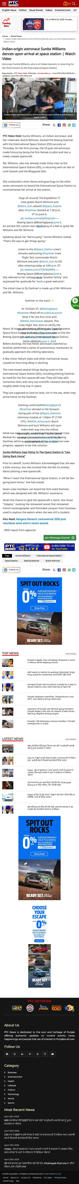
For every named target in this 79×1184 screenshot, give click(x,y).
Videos (48, 10)
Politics (22, 10)
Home (5, 36)
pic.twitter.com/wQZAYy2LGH (38, 218)
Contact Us (25, 1178)
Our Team (48, 1178)
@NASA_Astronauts (31, 321)
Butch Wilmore (53, 561)
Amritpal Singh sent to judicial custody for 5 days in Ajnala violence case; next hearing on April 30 (52, 685)
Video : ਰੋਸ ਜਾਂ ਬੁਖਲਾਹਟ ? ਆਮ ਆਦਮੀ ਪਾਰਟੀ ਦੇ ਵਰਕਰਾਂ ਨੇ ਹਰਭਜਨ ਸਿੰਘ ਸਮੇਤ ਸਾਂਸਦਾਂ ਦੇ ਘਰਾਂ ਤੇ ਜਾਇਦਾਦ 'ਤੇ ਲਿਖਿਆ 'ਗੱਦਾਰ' (50, 772)
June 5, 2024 (49, 341)
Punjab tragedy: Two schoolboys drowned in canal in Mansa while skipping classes (51, 661)
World (9, 1098)
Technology (11, 1094)
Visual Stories (36, 10)
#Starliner (31, 210)
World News (16, 36)
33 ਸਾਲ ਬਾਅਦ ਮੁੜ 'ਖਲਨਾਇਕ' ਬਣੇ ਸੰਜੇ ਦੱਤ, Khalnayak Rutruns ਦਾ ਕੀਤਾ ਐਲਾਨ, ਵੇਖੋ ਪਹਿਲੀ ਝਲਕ (49, 783)
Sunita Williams (22, 556)
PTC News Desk (20, 73)
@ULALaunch (54, 312)
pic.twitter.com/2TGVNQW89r (37, 269)
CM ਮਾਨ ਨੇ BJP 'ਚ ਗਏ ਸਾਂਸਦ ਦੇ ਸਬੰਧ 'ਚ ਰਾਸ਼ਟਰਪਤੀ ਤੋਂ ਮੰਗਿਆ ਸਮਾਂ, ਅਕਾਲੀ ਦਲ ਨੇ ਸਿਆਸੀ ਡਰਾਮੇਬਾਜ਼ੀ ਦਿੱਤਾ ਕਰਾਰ (52, 759)
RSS (17, 1181)
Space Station (11, 561)
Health (9, 1081)
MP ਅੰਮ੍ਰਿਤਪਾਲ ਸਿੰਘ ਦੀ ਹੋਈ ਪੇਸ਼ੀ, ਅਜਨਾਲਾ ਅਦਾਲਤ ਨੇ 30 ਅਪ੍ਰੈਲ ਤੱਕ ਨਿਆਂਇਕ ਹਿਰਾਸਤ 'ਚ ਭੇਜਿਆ (50, 808)
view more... (71, 654)
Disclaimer (37, 1178)
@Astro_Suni (25, 206)
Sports (9, 1103)
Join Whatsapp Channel (60, 538)
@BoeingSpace (50, 405)
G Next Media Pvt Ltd (52, 1174)
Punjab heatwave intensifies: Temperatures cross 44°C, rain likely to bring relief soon (51, 697)
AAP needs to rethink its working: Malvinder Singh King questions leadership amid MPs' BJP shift (51, 673)
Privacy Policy (60, 1178)
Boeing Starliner (31, 561)
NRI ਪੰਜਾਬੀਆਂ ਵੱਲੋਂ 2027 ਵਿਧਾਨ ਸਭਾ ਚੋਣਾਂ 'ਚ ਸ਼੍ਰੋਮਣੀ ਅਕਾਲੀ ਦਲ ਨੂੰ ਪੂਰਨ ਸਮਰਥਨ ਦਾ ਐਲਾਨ (51, 746)
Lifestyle (10, 1085)
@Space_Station (51, 206)
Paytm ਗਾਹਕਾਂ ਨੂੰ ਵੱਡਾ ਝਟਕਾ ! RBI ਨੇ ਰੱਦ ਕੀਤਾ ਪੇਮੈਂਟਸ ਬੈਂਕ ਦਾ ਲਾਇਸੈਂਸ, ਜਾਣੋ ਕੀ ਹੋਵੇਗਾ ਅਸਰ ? (51, 795)
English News (9, 10)
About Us (15, 1178)
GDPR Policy (8, 1181)
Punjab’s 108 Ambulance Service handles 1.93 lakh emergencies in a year (51, 722)
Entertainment (63, 10)
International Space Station (49, 556)
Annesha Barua (43, 73)
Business (10, 1072)
